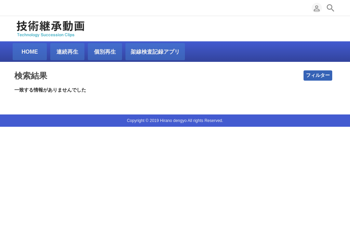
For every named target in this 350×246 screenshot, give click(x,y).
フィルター (318, 75)
